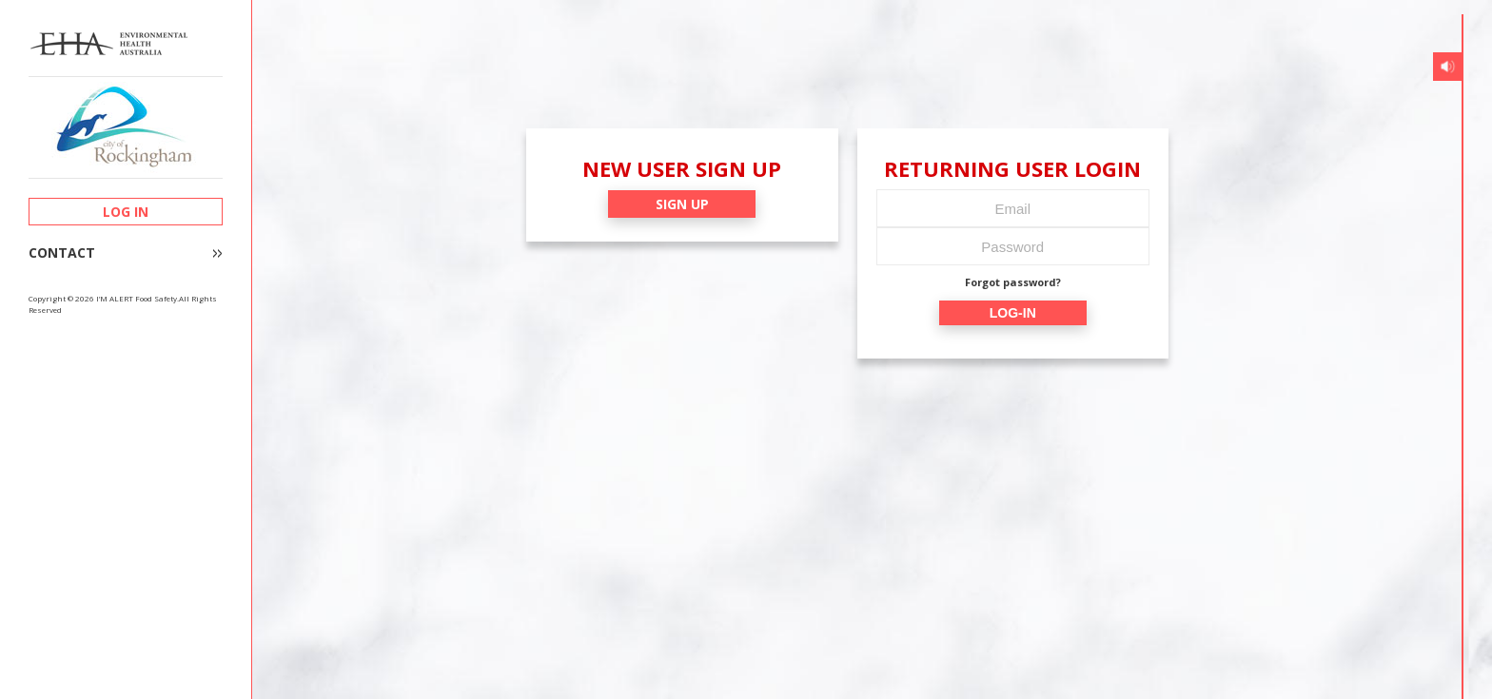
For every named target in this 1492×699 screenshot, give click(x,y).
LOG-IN (1013, 312)
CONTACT (62, 253)
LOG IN (125, 212)
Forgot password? (1013, 282)
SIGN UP (682, 204)
